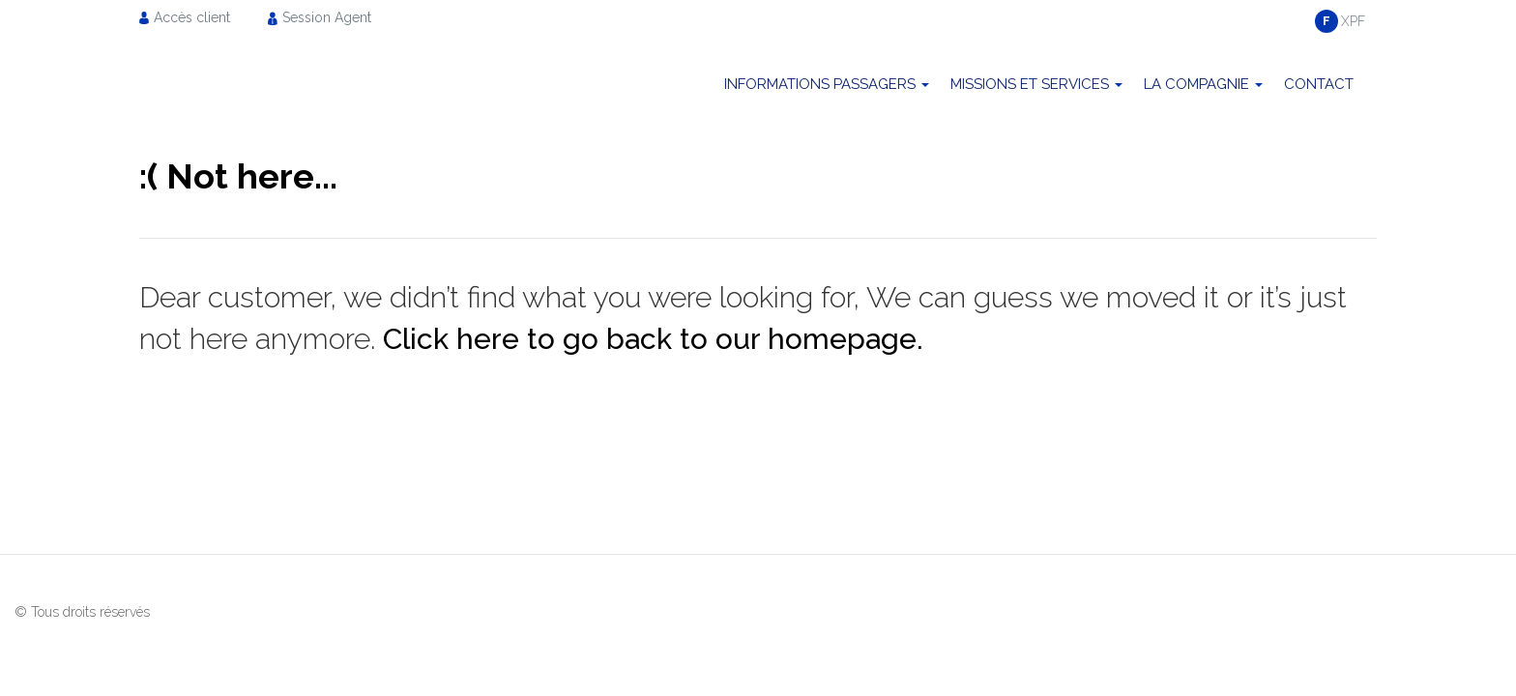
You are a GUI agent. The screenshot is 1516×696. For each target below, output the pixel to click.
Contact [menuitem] (1319, 84)
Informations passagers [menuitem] (820, 84)
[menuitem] (190, 17)
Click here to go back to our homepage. (653, 339)
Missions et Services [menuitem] (1029, 84)
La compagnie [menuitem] (1196, 84)
